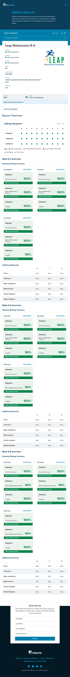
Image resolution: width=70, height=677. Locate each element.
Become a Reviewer (31, 658)
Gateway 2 (9, 138)
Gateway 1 (9, 133)
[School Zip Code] (35, 634)
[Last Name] (35, 624)
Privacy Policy (41, 661)
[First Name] (35, 619)
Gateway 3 (9, 144)
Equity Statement (29, 661)
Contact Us (19, 658)
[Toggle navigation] (66, 4)
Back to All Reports (11, 33)
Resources (50, 658)
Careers (42, 658)
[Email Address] (35, 629)
